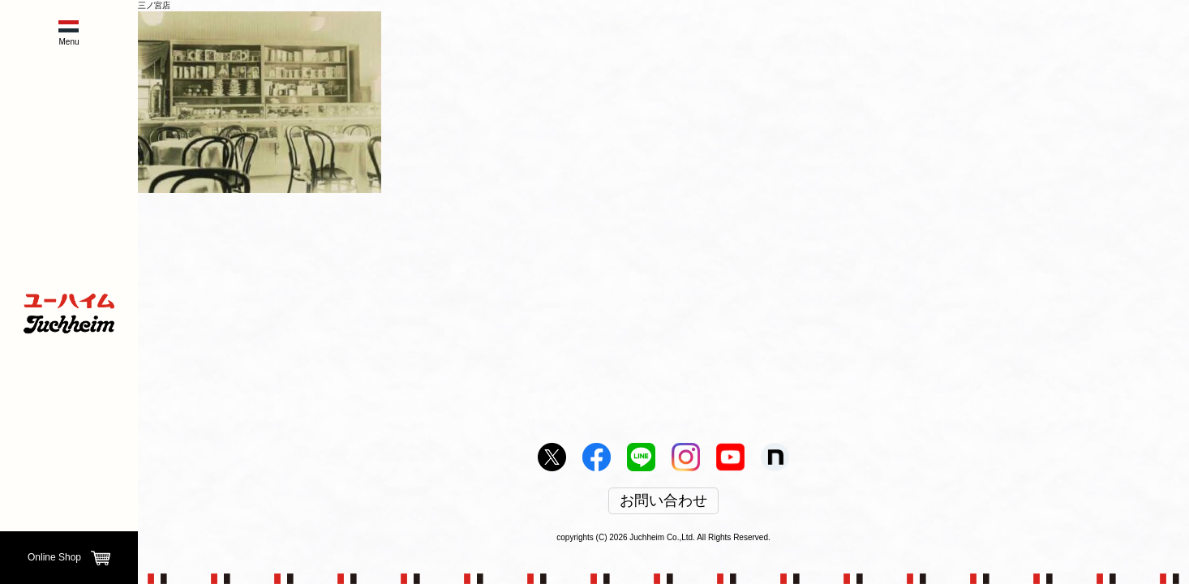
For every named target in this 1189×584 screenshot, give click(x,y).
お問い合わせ (663, 501)
